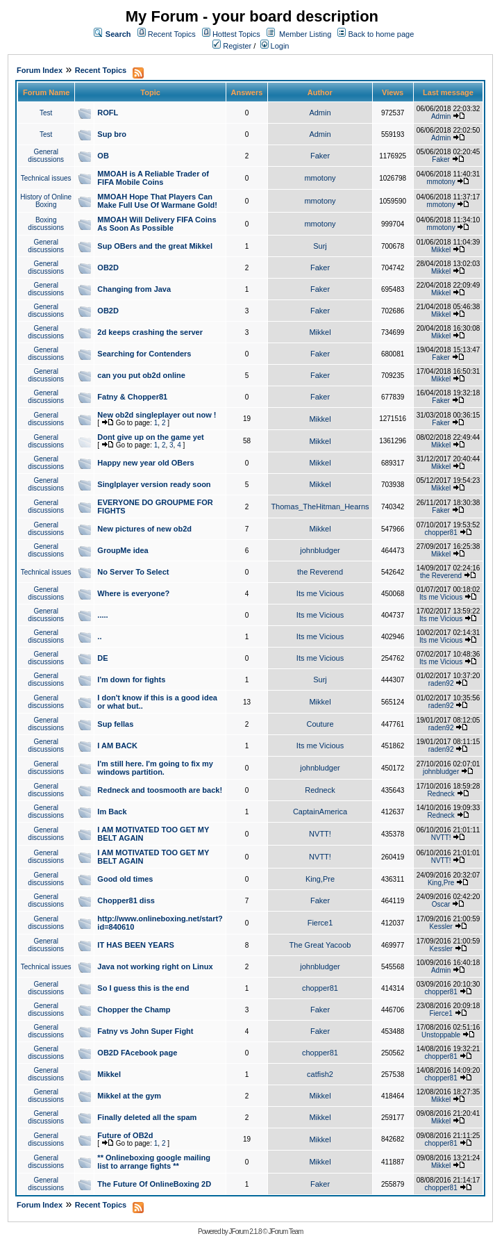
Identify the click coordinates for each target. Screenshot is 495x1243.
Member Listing (305, 34)
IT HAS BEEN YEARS (135, 945)
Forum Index (39, 70)
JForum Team (285, 1231)
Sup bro (111, 134)
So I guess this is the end (143, 988)
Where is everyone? (133, 593)
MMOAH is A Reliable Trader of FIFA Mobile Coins (153, 178)
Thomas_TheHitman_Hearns (320, 506)
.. (99, 636)
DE (102, 658)
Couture (319, 724)
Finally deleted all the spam (146, 1117)
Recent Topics (172, 34)
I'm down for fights (131, 679)
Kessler (440, 926)
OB (103, 155)
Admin (319, 112)
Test (46, 113)
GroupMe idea (122, 550)
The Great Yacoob (320, 945)
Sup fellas (115, 724)
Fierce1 (320, 923)
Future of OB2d (125, 1135)
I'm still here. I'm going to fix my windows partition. (155, 767)
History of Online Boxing (46, 200)
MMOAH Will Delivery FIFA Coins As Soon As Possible (156, 223)
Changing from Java (134, 289)
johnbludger (320, 550)
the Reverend (320, 572)
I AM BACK (117, 745)
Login (275, 46)
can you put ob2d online (141, 375)
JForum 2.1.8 (245, 1231)
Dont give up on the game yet (150, 437)
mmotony (319, 178)
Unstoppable (440, 1035)
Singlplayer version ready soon (153, 484)
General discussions (46, 155)
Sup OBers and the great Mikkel (154, 246)
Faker (320, 155)
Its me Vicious (320, 593)
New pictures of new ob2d (144, 529)
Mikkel (441, 250)
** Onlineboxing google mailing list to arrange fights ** (153, 1161)
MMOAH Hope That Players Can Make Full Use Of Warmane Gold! (157, 200)
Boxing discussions (46, 223)
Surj (320, 246)
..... (102, 615)
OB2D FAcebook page (137, 1052)
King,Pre (320, 879)
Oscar (441, 904)
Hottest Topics (236, 34)
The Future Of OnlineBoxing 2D (154, 1184)
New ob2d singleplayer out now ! (156, 415)
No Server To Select (133, 572)
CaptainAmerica (320, 811)
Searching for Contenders (144, 353)
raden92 (441, 683)
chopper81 (440, 532)
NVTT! (320, 834)
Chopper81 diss (126, 900)
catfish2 (320, 1074)
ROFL (107, 112)
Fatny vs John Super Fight (145, 1031)
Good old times (125, 879)
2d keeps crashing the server (150, 332)
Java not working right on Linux (154, 966)
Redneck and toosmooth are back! (159, 790)
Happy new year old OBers (145, 463)
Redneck (320, 790)
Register (231, 46)
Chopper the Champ (133, 1009)
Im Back (111, 811)
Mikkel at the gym (129, 1096)
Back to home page (381, 34)
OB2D (108, 267)
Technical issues (46, 178)
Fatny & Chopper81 (132, 397)
